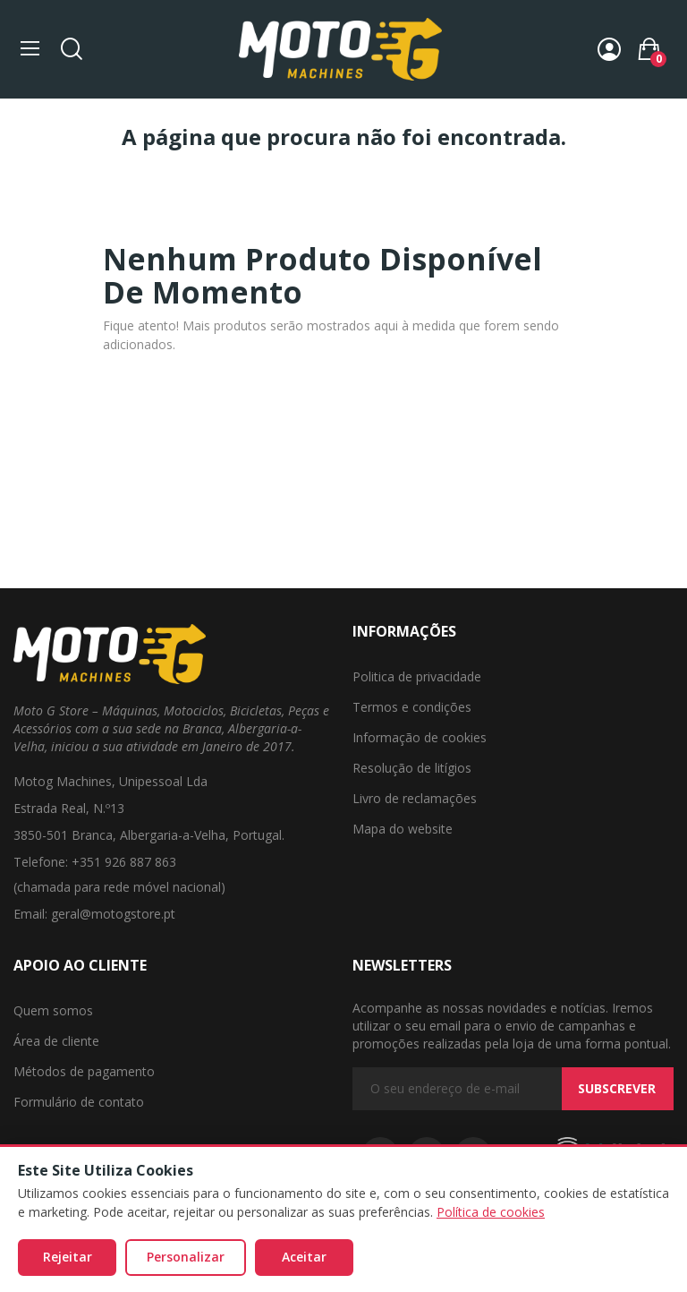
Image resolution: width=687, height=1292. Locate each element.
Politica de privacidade (416, 676)
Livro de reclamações (414, 798)
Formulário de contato (78, 1101)
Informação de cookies (419, 737)
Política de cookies (491, 1211)
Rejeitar (67, 1256)
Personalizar (186, 1256)
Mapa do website (402, 828)
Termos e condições (411, 706)
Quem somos (53, 1010)
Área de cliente (56, 1040)
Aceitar (304, 1256)
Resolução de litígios (411, 767)
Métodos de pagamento (84, 1071)
